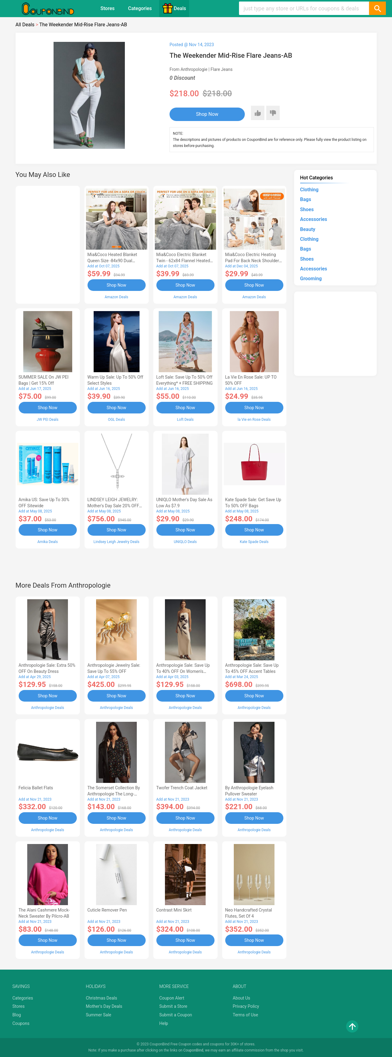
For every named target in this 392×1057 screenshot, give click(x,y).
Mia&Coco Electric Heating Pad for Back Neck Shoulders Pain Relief (253, 260)
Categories (140, 8)
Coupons (21, 1023)
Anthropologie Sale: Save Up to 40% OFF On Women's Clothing (183, 671)
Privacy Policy (246, 1006)
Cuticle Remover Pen (107, 910)
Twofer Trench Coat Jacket (181, 787)
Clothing (309, 190)
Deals (174, 8)
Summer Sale (98, 1014)
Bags (305, 199)
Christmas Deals (101, 998)
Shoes (307, 209)
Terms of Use (245, 1014)
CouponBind (193, 1050)
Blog (17, 1014)
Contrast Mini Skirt (174, 910)
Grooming (311, 278)
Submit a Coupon (175, 1014)
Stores (107, 8)
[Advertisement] (48, 244)
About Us (241, 998)
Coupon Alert (172, 998)
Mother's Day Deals (104, 1006)
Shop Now (207, 114)
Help (163, 1023)
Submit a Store (173, 1006)
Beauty (307, 229)
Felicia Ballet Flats (36, 787)
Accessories (313, 219)
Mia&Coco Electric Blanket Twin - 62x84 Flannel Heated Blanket (183, 260)
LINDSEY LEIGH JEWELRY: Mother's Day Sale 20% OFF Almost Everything (113, 505)
